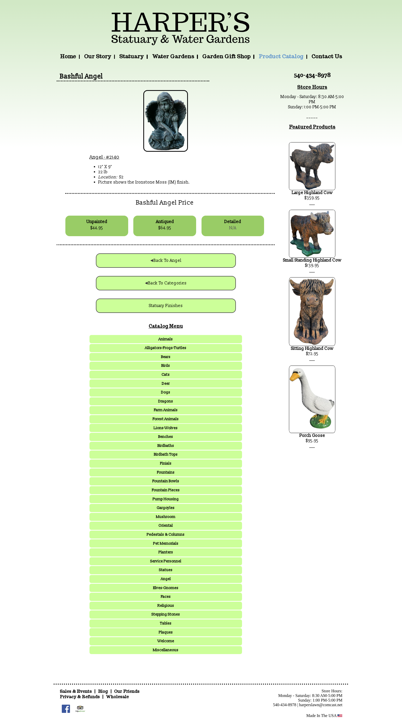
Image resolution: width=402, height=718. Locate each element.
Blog (103, 691)
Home (68, 56)
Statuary (131, 56)
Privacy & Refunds (80, 697)
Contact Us (326, 56)
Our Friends (126, 691)
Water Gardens (173, 56)
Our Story (97, 56)
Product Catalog (281, 56)
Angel (96, 157)
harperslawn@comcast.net (321, 705)
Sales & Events (76, 691)
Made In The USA (324, 715)
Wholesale (117, 697)
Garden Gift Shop (226, 56)
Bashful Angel (81, 76)
